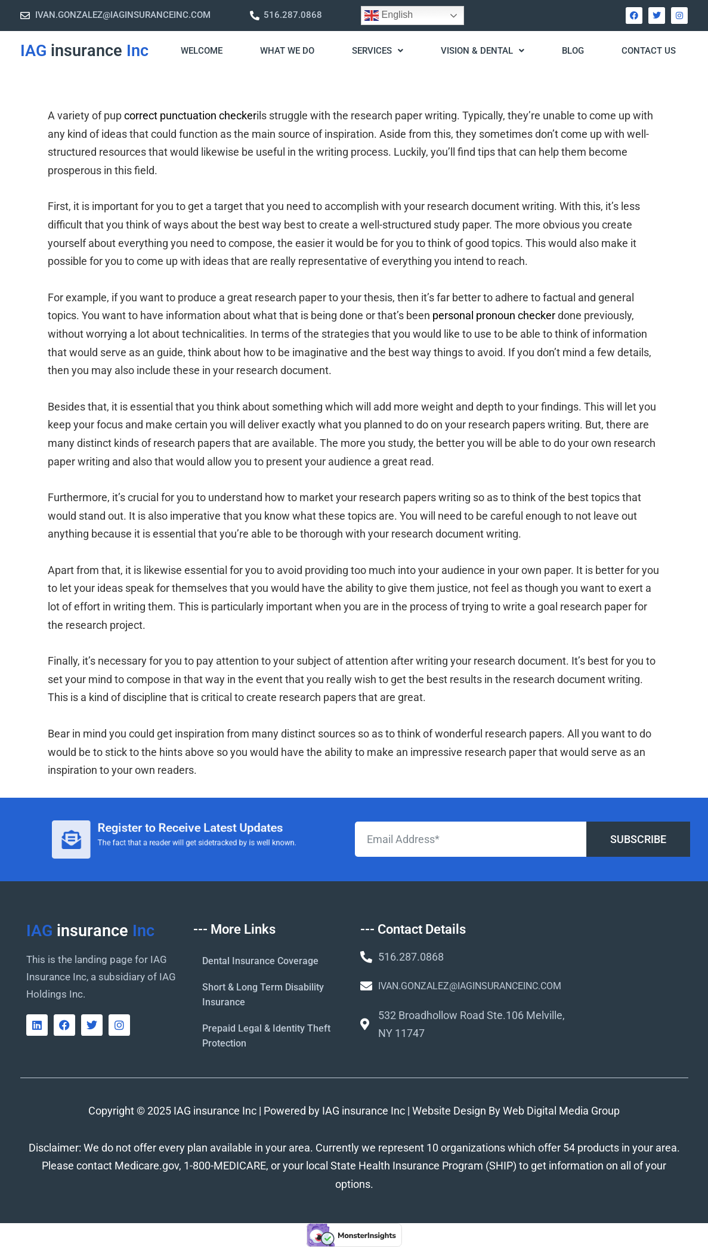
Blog (573, 50)
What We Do (287, 50)
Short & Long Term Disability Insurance (263, 994)
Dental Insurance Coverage (260, 961)
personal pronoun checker (493, 315)
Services (377, 50)
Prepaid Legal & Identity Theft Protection (266, 1036)
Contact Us (649, 50)
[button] (376, 51)
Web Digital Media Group (561, 1110)
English (388, 15)
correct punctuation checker (190, 115)
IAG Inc (84, 50)
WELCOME (201, 50)
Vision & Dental (482, 50)
